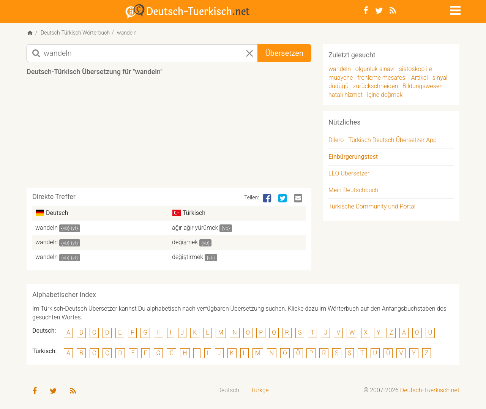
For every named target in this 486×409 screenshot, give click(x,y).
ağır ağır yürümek (195, 227)
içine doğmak (385, 94)
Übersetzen (284, 53)
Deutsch (229, 390)
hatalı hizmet (345, 94)
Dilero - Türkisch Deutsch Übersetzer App (382, 140)
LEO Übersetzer (348, 173)
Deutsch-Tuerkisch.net (429, 390)
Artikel (419, 77)
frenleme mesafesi (382, 77)
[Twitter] (379, 10)
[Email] (299, 198)
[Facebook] (366, 10)
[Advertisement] (169, 134)
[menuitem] (228, 390)
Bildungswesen (422, 86)
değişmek (185, 242)
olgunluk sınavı (374, 69)
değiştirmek (187, 257)
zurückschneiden (375, 86)
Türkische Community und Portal (371, 206)
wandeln (46, 227)
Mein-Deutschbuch (353, 190)
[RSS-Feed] (392, 10)
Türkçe (259, 390)
